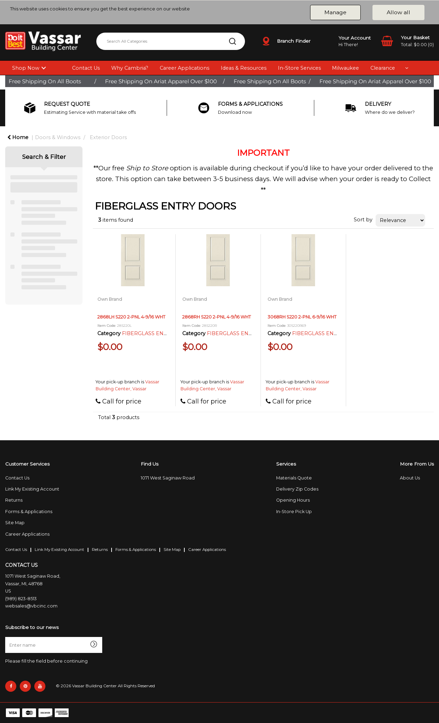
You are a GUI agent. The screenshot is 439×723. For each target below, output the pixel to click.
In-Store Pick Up (294, 511)
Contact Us (86, 68)
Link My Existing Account (32, 489)
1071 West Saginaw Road (168, 477)
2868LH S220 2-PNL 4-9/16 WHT (131, 317)
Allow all (398, 12)
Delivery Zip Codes (297, 489)
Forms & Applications (28, 511)
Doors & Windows (57, 137)
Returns (14, 500)
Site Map (15, 522)
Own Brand (109, 299)
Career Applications (184, 68)
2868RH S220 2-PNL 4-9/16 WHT (216, 317)
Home (17, 137)
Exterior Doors (108, 137)
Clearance (382, 68)
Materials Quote (294, 477)
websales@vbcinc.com (31, 606)
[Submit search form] (232, 41)
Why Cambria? (129, 68)
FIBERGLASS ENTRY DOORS (158, 333)
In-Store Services (299, 68)
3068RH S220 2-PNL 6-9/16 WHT (301, 317)
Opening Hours (293, 500)
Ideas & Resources (243, 68)
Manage (335, 12)
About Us (410, 477)
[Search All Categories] (170, 41)
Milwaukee (345, 68)
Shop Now (25, 68)
